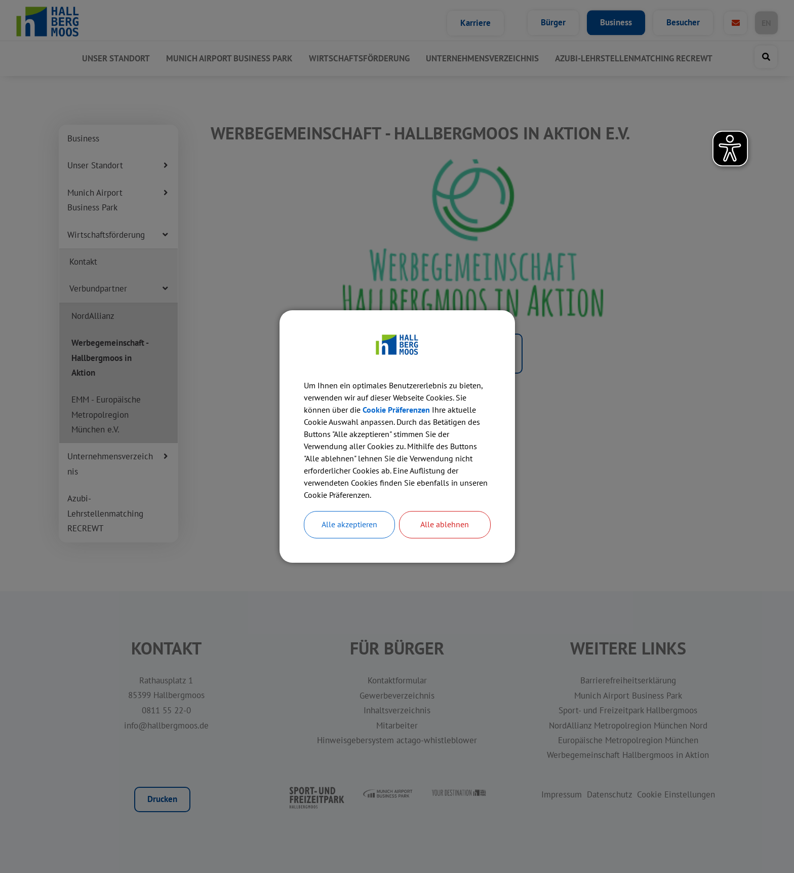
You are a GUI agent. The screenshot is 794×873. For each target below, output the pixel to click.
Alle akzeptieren (349, 525)
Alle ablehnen (444, 525)
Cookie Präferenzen (396, 410)
